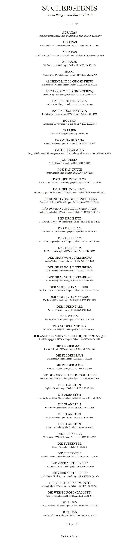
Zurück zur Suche (69, 536)
